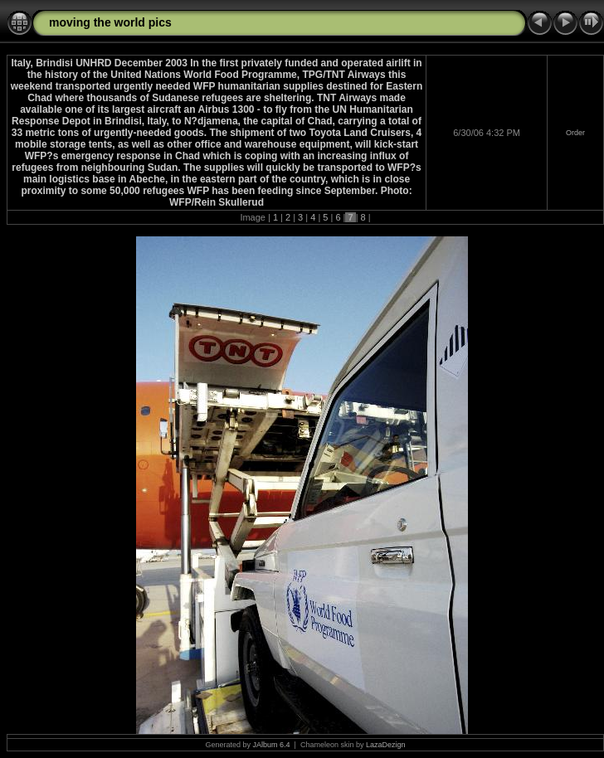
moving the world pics (110, 22)
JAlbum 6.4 (271, 745)
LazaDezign (386, 745)
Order (575, 133)
